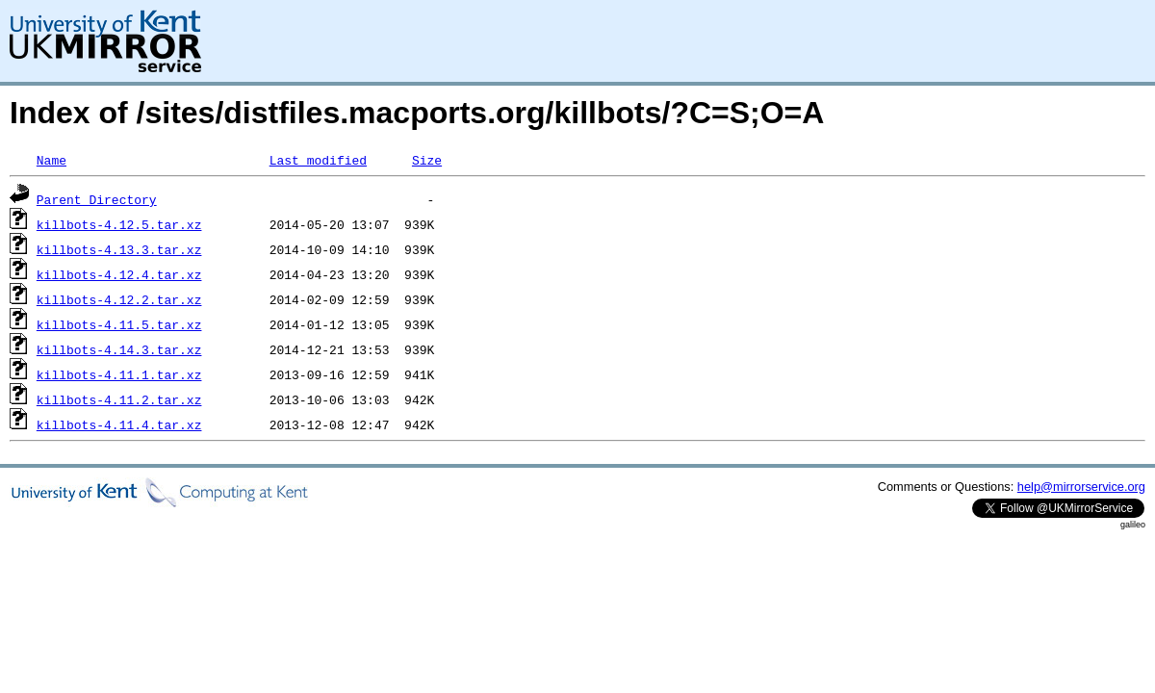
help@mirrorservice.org (1081, 486)
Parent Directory (97, 199)
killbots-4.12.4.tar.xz (119, 274)
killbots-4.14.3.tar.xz (119, 349)
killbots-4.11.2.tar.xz (119, 399)
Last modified (318, 159)
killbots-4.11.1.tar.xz (119, 374)
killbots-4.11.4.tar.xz (119, 424)
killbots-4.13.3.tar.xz (119, 249)
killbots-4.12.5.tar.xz (119, 224)
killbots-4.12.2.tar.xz (119, 299)
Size (427, 159)
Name (51, 159)
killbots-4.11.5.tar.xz (119, 324)
